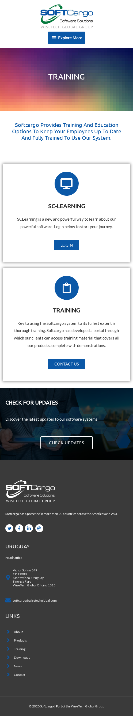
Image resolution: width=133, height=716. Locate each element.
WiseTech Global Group (87, 706)
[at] (40, 528)
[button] (66, 245)
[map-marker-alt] (30, 577)
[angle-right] (14, 632)
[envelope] (31, 600)
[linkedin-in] (29, 528)
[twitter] (10, 528)
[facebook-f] (20, 528)
